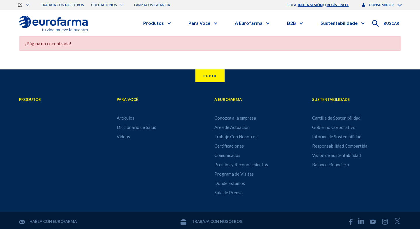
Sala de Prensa (228, 192)
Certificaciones (229, 145)
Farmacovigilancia (152, 5)
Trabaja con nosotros (62, 5)
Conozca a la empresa (235, 117)
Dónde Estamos (229, 183)
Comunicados (227, 155)
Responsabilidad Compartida (340, 145)
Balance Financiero (330, 164)
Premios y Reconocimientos (241, 164)
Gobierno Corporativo (334, 127)
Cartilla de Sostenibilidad (336, 117)
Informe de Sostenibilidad (336, 136)
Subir (210, 76)
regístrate (338, 5)
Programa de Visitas (234, 173)
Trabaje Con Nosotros (236, 136)
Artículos (125, 117)
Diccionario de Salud (136, 127)
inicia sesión (310, 5)
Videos (123, 136)
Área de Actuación (232, 127)
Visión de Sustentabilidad (336, 155)
